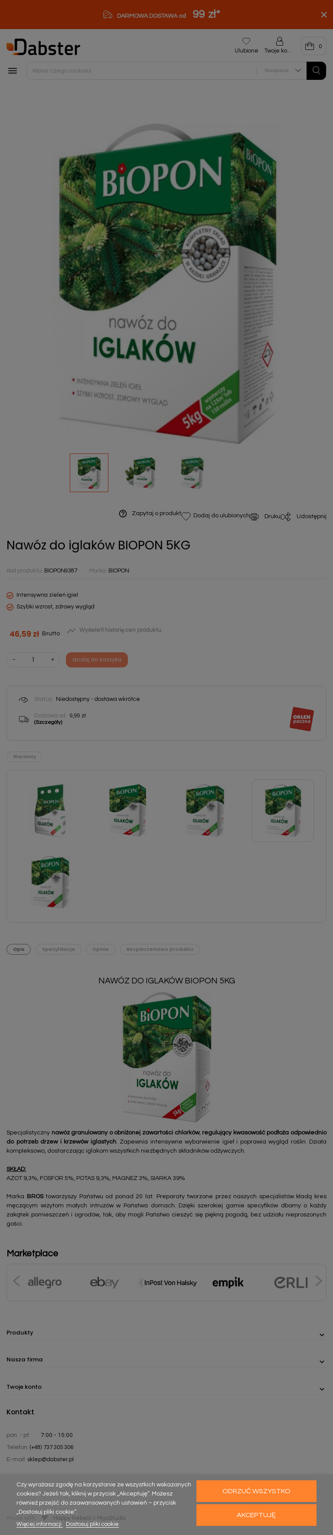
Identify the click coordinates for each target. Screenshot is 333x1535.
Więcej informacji (39, 1524)
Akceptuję (256, 1515)
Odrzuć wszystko (256, 1491)
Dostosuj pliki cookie (92, 1524)
